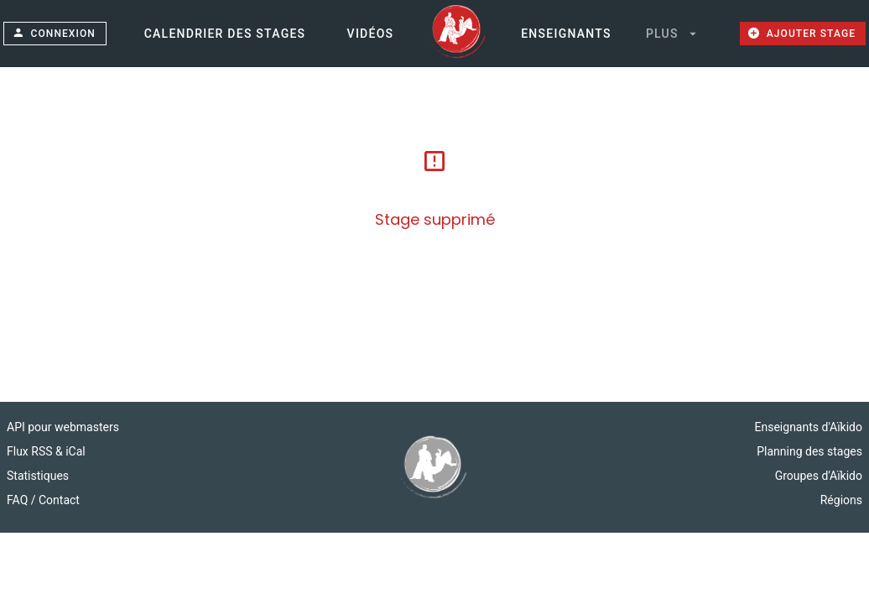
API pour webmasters (63, 427)
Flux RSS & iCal (46, 451)
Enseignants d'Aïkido (808, 427)
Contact (59, 500)
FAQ (19, 500)
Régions (841, 500)
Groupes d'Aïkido (818, 475)
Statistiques (38, 475)
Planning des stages (809, 451)
